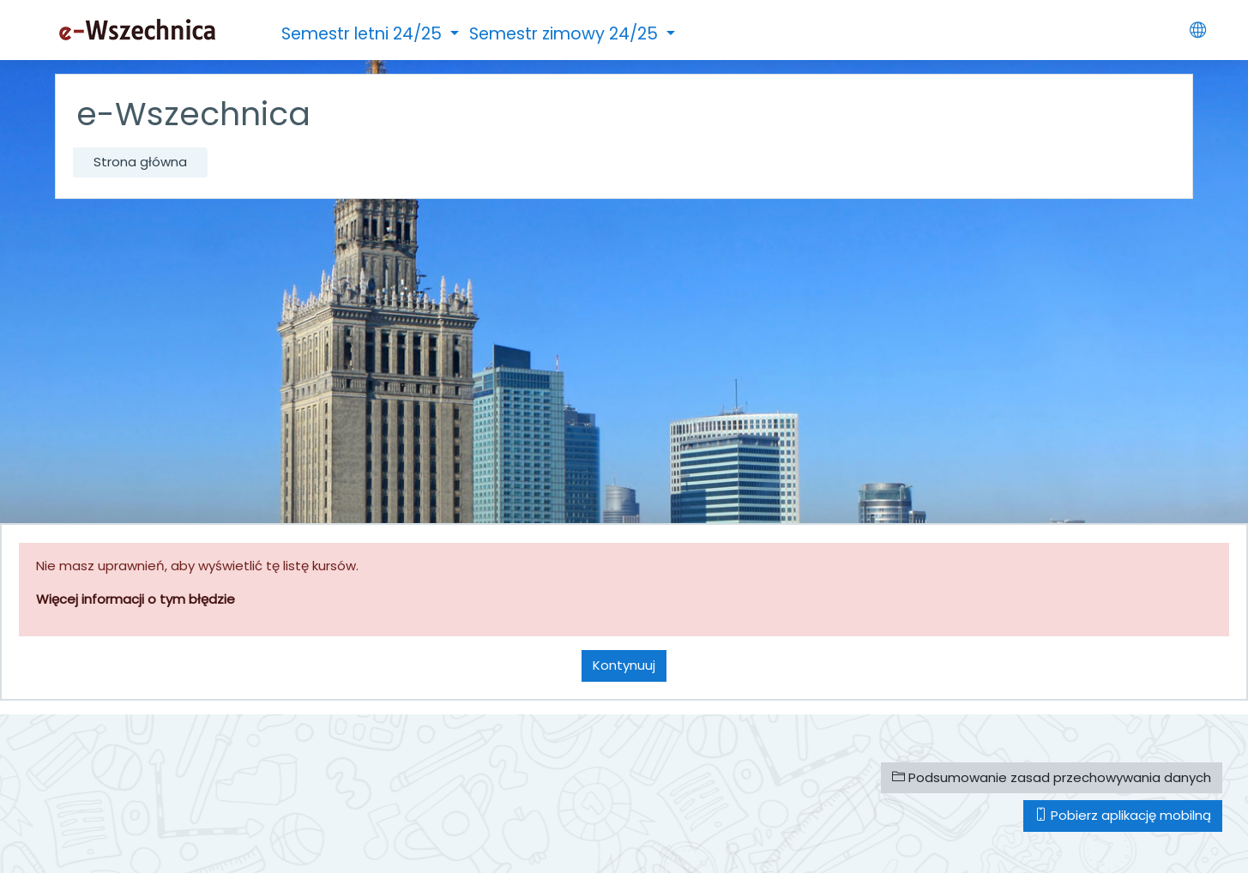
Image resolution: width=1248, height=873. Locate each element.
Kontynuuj (624, 665)
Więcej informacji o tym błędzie (135, 599)
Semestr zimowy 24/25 (565, 33)
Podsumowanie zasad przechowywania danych (1051, 777)
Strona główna (140, 162)
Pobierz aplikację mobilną (1122, 815)
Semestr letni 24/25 (363, 33)
